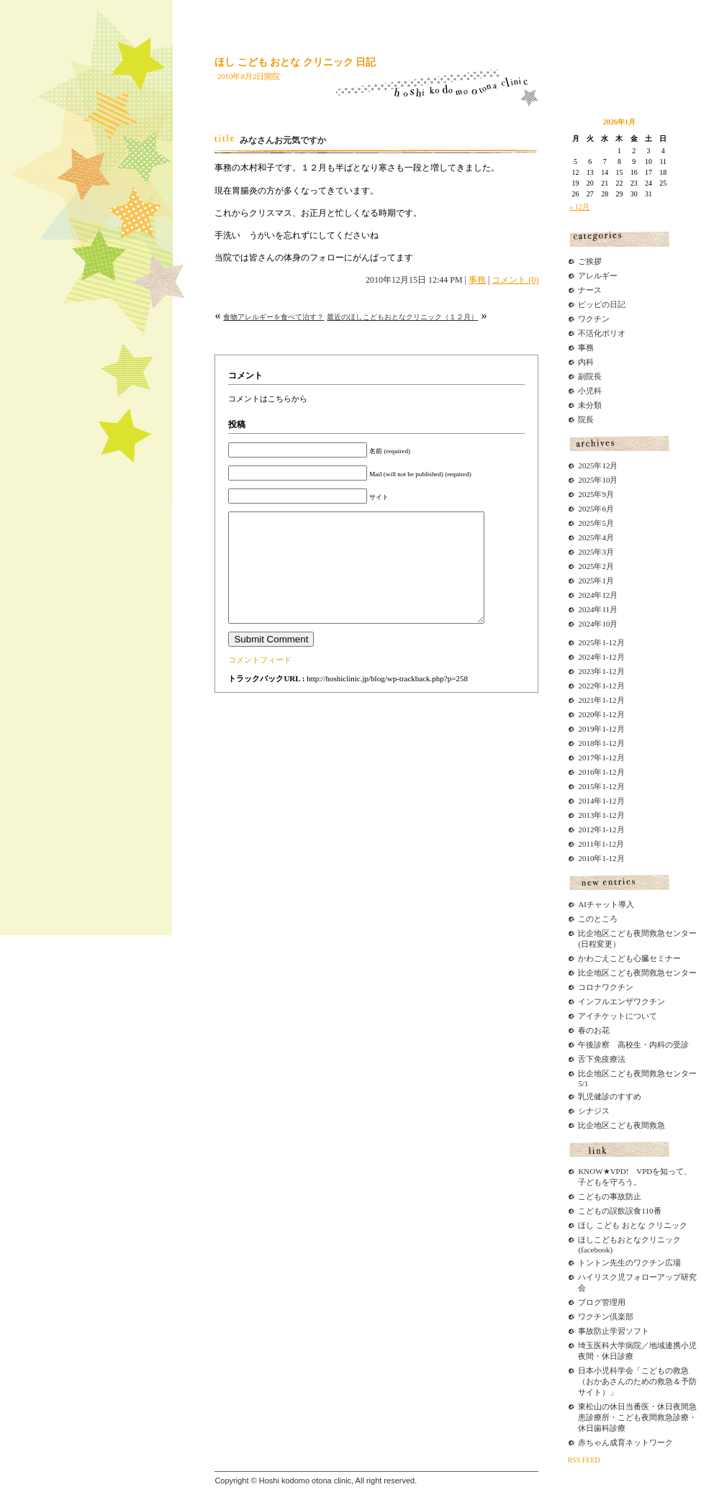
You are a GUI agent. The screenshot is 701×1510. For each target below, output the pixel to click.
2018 (586, 743)
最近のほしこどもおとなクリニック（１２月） (402, 317)
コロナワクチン (605, 987)
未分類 (590, 405)
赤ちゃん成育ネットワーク (625, 1442)
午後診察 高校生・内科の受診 (633, 1044)
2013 (586, 815)
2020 (586, 714)
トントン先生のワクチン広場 (629, 1262)
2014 (586, 800)
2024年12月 (598, 595)
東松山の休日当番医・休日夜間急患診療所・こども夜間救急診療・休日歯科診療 (637, 1417)
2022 (586, 685)
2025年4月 (596, 537)
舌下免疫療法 (601, 1059)
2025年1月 (596, 580)
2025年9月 (596, 494)
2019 (586, 728)
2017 (586, 757)
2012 (586, 829)
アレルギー (598, 275)
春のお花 (594, 1030)
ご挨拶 (590, 261)
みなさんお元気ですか (283, 140)
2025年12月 (598, 465)
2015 (586, 786)
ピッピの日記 (601, 304)
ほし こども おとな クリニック (632, 1225)
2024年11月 (598, 609)
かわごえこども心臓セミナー (629, 958)
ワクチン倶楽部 (605, 1316)
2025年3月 (596, 551)
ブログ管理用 (601, 1302)
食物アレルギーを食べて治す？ (273, 317)
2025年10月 (598, 480)
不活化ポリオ (601, 333)
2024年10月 (598, 623)
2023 (586, 671)
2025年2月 (596, 566)
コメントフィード (259, 681)
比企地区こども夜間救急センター (637, 972)
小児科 (590, 390)
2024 (586, 656)
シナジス (594, 1110)
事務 (477, 280)
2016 (586, 772)
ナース (590, 290)
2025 (586, 642)
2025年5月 (596, 523)
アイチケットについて (617, 1015)
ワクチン (594, 318)
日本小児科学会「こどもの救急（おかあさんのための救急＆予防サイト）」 (637, 1381)
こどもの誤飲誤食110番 (619, 1210)
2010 (586, 858)
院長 (586, 419)
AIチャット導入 (606, 904)
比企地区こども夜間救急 (621, 1125)
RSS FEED (583, 1460)
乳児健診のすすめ (609, 1096)
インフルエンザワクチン (621, 1001)
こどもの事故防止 (609, 1196)
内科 (586, 362)
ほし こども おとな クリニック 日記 (295, 62)
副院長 (590, 376)
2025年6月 (596, 508)
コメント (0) (515, 280)
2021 (586, 700)
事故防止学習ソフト (613, 1331)
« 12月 (579, 207)
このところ (598, 918)
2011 (586, 844)
